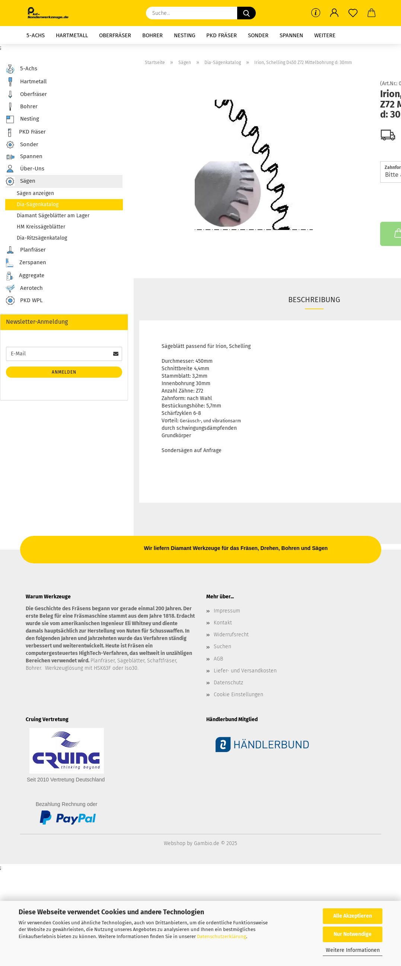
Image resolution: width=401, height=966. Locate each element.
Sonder (258, 35)
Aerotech (24, 288)
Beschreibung (314, 299)
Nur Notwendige (353, 934)
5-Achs (35, 35)
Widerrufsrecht (231, 634)
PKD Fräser (221, 35)
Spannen (291, 35)
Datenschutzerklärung (221, 936)
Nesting (184, 35)
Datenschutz (228, 682)
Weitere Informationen (353, 950)
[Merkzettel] (353, 13)
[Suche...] (246, 13)
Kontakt (223, 623)
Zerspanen (26, 263)
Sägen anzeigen (35, 193)
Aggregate (25, 276)
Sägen (20, 181)
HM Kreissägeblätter (41, 227)
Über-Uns (25, 168)
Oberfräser (115, 35)
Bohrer (152, 35)
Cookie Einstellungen (238, 694)
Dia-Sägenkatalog (37, 204)
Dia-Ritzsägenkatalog (42, 238)
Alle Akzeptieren (352, 916)
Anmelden (64, 372)
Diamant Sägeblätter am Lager (53, 215)
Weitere (324, 35)
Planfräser (26, 250)
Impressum (227, 611)
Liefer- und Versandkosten (245, 671)
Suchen (222, 646)
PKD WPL (24, 301)
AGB (218, 659)
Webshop (174, 843)
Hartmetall (72, 35)
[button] (334, 13)
